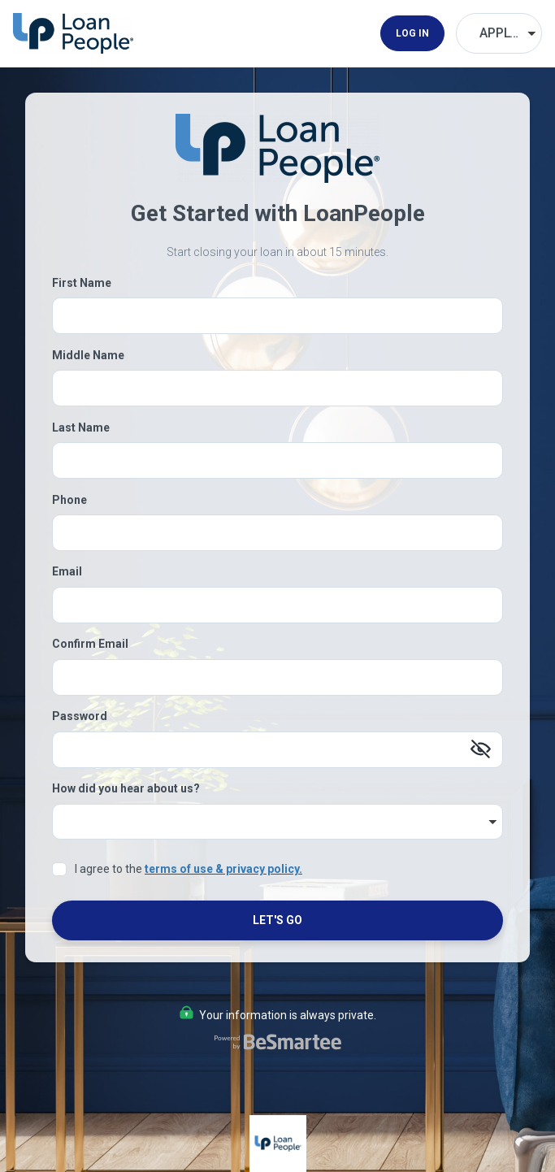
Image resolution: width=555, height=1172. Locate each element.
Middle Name (88, 355)
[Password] (277, 749)
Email (67, 571)
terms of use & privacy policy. (223, 868)
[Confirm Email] (277, 677)
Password (79, 716)
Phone (69, 499)
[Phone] (277, 532)
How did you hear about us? (126, 788)
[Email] (277, 605)
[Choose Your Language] (499, 33)
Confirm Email (90, 643)
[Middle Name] (277, 388)
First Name (81, 282)
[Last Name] (277, 460)
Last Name (81, 427)
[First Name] (277, 315)
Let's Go (277, 920)
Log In (412, 33)
